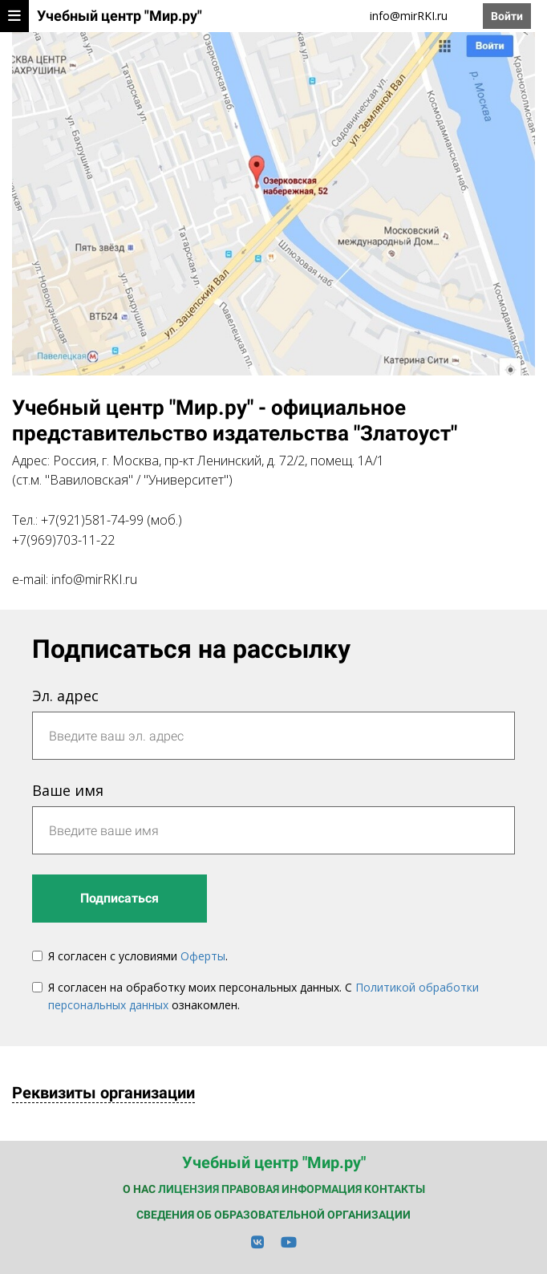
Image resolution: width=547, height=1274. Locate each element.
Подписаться (119, 898)
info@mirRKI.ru (409, 15)
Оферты (202, 956)
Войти (507, 16)
